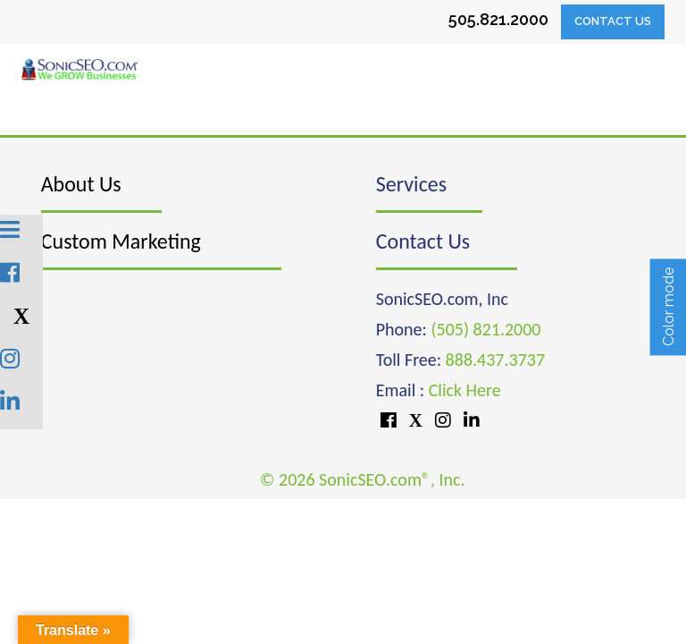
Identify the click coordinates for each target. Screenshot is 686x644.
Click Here (465, 390)
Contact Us (612, 21)
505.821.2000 (498, 19)
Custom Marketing (121, 241)
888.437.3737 (495, 359)
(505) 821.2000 (485, 329)
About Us (81, 184)
